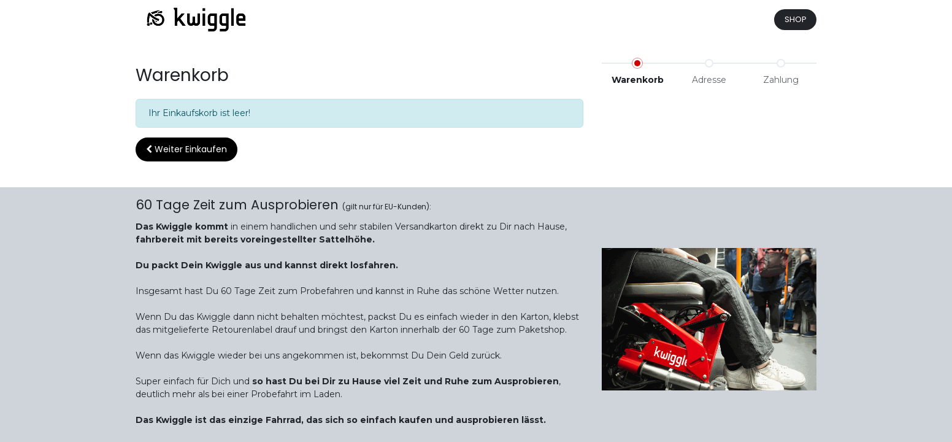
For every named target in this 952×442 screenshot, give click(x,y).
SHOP (796, 19)
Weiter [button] (186, 149)
